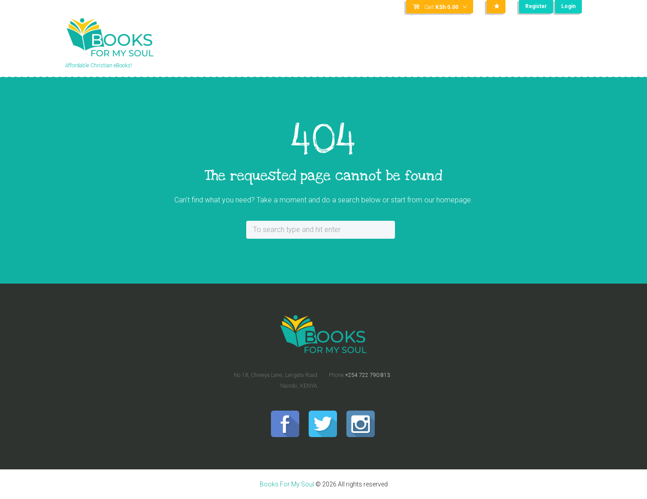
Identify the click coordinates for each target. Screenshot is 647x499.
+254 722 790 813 (367, 375)
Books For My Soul (287, 484)
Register (535, 7)
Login (568, 7)
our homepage (447, 200)
